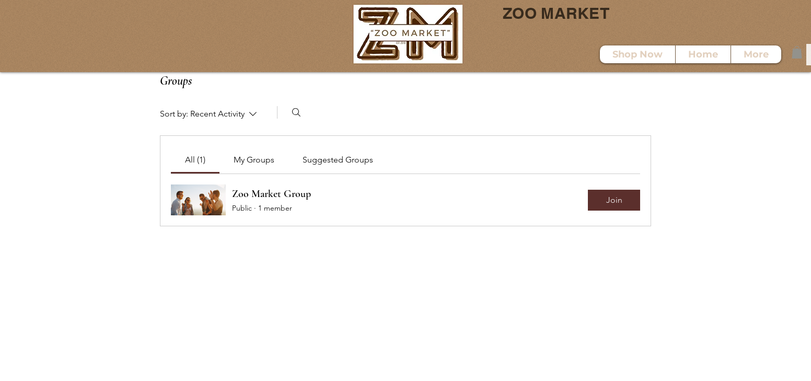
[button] (797, 52)
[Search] (296, 112)
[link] (195, 160)
